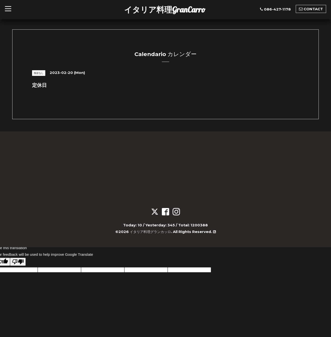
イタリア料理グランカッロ (150, 231)
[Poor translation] (18, 262)
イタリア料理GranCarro (164, 9)
